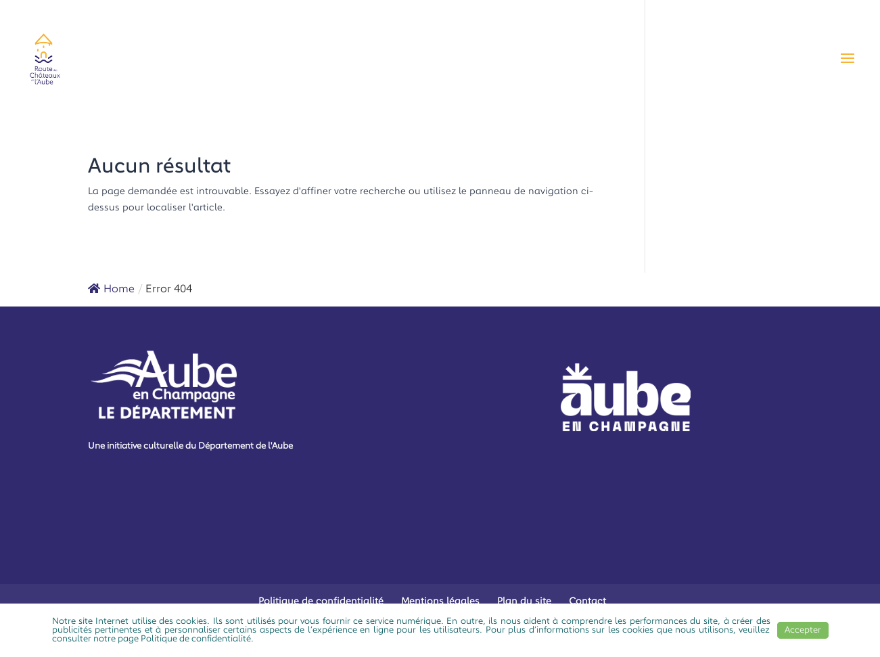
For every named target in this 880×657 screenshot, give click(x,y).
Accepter (803, 630)
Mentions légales (440, 601)
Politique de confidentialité (321, 601)
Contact (587, 601)
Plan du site (524, 601)
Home (111, 289)
